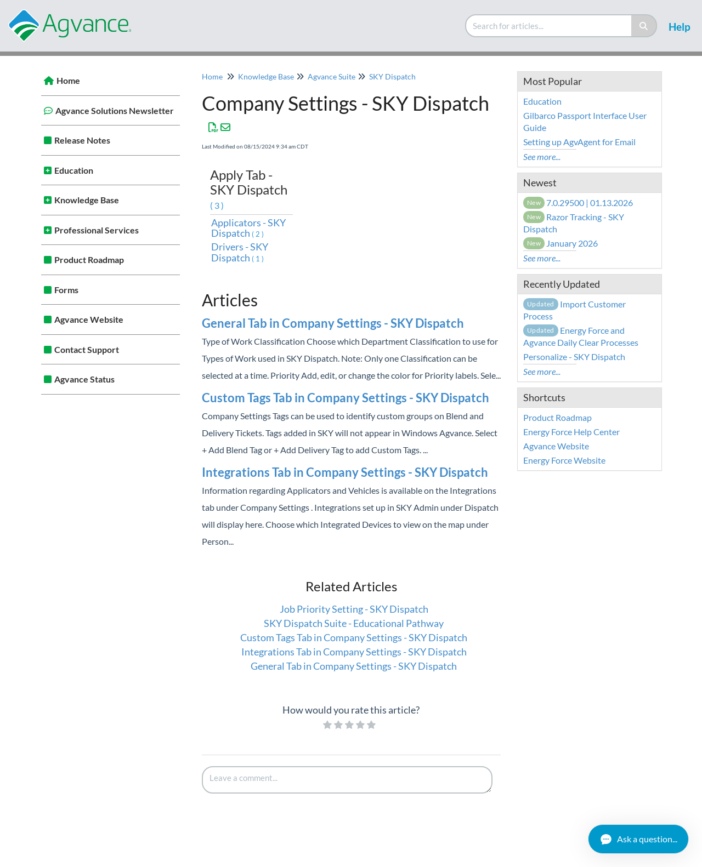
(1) (258, 258)
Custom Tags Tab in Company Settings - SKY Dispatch (345, 397)
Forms (66, 289)
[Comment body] (347, 780)
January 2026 (560, 243)
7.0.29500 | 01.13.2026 (578, 202)
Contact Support (86, 349)
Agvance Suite (331, 76)
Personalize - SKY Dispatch (574, 356)
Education (73, 170)
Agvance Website (88, 319)
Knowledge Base (86, 200)
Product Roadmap (89, 259)
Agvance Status (84, 379)
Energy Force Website (564, 460)
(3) (217, 205)
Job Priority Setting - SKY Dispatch (354, 609)
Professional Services (96, 230)
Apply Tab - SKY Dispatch (248, 188)
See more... (542, 156)
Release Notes (82, 140)
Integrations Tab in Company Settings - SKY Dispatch (345, 472)
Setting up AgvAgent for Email (579, 141)
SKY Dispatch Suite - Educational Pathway (354, 623)
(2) (258, 234)
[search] (549, 25)
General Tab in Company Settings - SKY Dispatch (333, 323)
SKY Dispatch (392, 76)
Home (68, 80)
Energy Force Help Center (571, 431)
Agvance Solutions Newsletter (114, 110)
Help (679, 26)
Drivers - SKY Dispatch (239, 252)
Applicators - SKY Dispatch (248, 227)
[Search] (644, 25)
